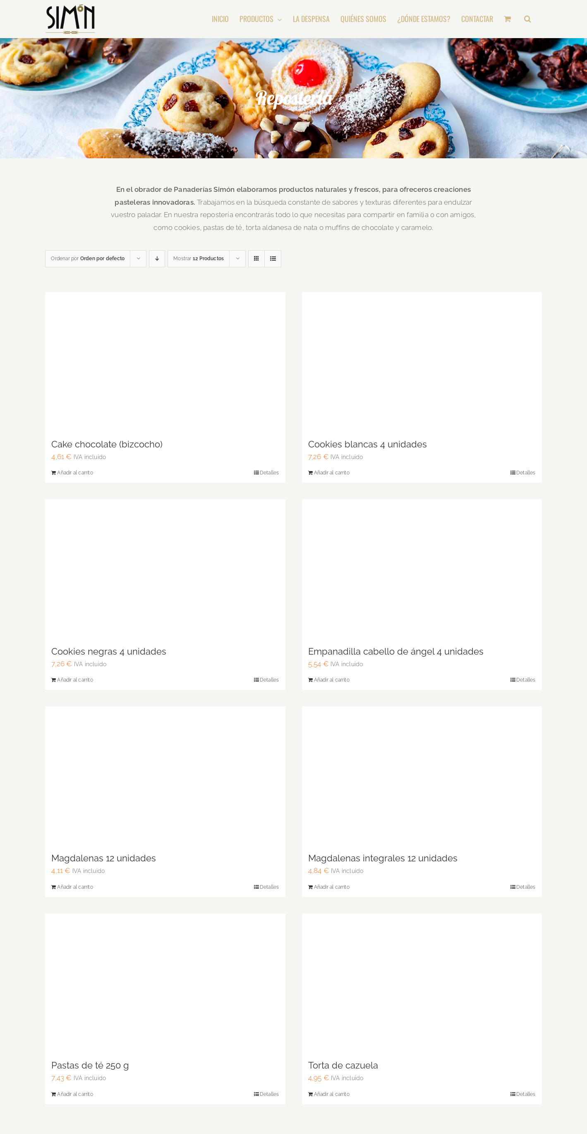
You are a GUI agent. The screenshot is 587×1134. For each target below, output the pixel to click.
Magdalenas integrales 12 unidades (383, 858)
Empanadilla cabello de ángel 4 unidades (396, 651)
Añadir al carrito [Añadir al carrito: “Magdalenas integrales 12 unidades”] (332, 887)
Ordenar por (88, 258)
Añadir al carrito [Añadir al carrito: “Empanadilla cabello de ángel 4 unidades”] (332, 680)
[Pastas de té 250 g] (165, 983)
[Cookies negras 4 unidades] (165, 568)
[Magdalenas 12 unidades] (165, 775)
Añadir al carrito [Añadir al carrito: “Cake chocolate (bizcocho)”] (75, 473)
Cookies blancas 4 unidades (367, 444)
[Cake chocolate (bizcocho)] (165, 361)
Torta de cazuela (343, 1065)
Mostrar (198, 258)
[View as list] (273, 259)
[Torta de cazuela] (422, 983)
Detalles (269, 473)
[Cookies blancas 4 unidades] (422, 361)
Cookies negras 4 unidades (108, 651)
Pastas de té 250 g (90, 1065)
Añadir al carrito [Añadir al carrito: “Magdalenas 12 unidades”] (75, 887)
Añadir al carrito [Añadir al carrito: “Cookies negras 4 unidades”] (75, 680)
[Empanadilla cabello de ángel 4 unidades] (422, 568)
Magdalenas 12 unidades (103, 858)
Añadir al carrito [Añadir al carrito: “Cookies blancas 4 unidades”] (332, 473)
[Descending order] (157, 258)
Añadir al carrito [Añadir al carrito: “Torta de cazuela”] (332, 1094)
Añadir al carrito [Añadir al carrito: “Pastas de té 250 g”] (75, 1094)
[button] (527, 18)
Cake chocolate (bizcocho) (107, 444)
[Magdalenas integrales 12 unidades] (422, 775)
